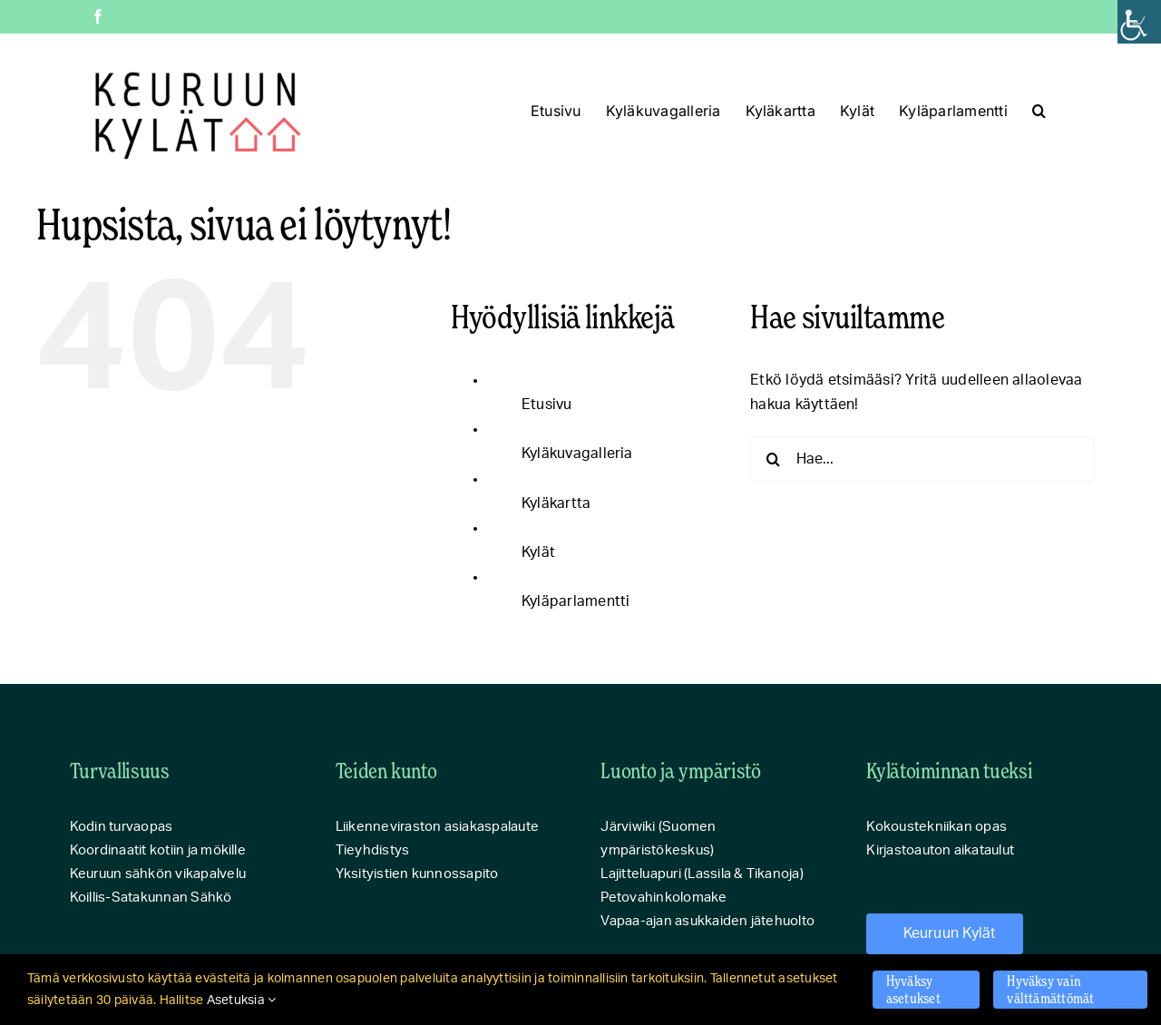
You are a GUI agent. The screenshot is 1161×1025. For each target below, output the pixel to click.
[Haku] (772, 459)
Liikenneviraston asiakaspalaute (437, 827)
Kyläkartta (556, 503)
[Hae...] (922, 459)
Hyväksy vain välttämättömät (1050, 989)
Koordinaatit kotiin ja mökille (158, 850)
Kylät (538, 552)
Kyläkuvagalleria (577, 453)
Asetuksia (242, 1000)
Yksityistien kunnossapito (417, 874)
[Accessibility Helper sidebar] (1139, 22)
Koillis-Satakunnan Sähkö (151, 897)
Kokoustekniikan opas (936, 827)
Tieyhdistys (373, 850)
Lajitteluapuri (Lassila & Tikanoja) (701, 874)
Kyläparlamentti (576, 601)
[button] (1039, 111)
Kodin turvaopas (121, 827)
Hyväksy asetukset (913, 989)
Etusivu (547, 404)
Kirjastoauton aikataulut (940, 850)
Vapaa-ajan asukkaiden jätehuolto (707, 921)
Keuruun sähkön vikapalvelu (158, 874)
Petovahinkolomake (663, 897)
